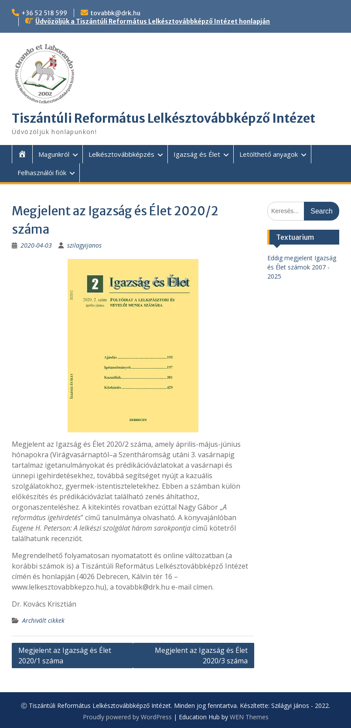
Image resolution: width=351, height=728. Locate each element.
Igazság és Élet (197, 154)
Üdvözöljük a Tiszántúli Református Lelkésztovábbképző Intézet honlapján (152, 21)
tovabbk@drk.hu (115, 13)
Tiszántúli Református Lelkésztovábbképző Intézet (163, 118)
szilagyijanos (84, 245)
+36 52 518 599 (44, 13)
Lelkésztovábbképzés (121, 154)
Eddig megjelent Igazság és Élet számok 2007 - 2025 (301, 267)
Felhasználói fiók (41, 172)
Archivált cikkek (43, 620)
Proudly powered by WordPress (127, 717)
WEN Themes (249, 717)
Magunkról (53, 154)
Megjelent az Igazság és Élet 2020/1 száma (64, 655)
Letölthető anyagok (268, 154)
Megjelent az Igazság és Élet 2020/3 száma (201, 655)
